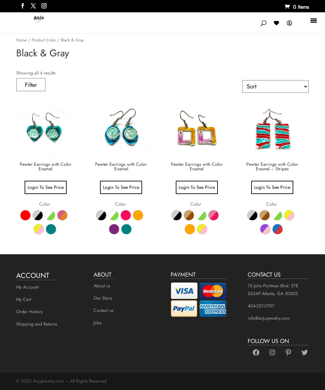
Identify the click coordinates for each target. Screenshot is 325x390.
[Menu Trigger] (314, 20)
